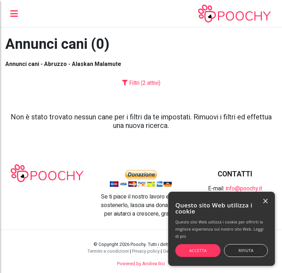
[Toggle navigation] (14, 13)
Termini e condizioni (108, 251)
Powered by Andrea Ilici (141, 264)
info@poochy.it (244, 188)
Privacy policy (146, 251)
